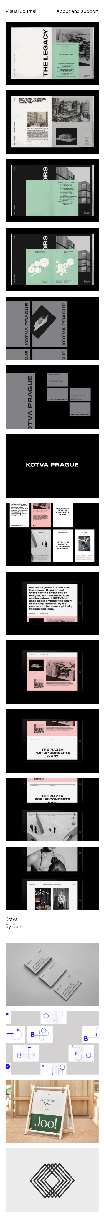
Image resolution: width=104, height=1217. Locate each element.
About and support (77, 11)
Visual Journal (21, 11)
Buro (17, 926)
